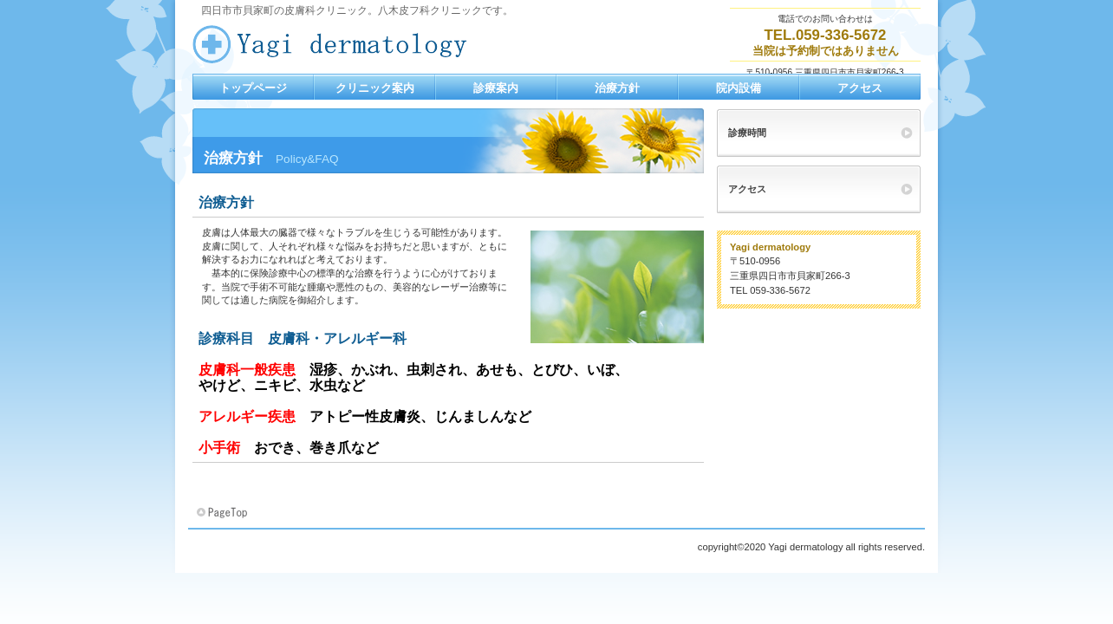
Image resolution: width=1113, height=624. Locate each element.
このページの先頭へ (224, 513)
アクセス (747, 189)
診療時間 (747, 132)
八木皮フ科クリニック (365, 44)
